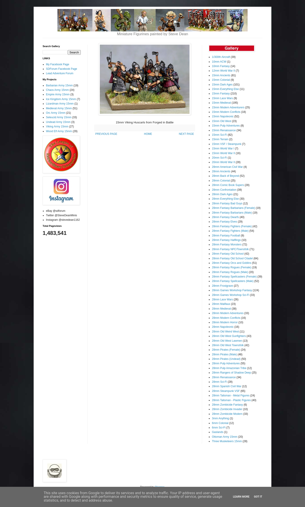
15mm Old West (221, 121)
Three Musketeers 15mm (227, 441)
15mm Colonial (221, 79)
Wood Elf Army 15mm (59, 131)
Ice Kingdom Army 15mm (61, 99)
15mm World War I (223, 148)
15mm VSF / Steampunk (226, 144)
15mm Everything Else (225, 89)
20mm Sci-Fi (219, 157)
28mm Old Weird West (225, 331)
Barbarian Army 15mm (59, 85)
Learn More (241, 496)
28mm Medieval (221, 308)
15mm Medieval (221, 102)
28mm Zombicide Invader (227, 409)
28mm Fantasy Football (226, 235)
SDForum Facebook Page (61, 68)
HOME (148, 133)
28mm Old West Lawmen (227, 340)
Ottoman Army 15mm (224, 436)
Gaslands (217, 432)
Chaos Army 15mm (57, 90)
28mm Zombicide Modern (227, 413)
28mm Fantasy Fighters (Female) (232, 226)
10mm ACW (219, 61)
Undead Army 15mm (58, 122)
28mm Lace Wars (222, 299)
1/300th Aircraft (221, 57)
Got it (258, 496)
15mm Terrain (220, 139)
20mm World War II (223, 162)
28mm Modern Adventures (228, 313)
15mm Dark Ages (222, 84)
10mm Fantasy (221, 66)
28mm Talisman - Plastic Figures (231, 400)
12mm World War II (223, 70)
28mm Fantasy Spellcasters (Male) (232, 281)
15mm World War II (223, 153)
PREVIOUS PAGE (106, 133)
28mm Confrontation (224, 189)
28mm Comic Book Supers (228, 185)
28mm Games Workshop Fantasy (232, 290)
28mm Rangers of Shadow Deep (231, 372)
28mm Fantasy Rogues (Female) (231, 267)
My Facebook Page (57, 64)
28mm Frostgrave (222, 285)
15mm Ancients (221, 75)
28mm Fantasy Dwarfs (225, 217)
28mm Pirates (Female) (226, 349)
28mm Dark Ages (222, 194)
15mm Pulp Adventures (226, 125)
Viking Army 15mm (57, 126)
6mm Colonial (220, 423)
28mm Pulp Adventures (226, 363)
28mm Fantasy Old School (228, 253)
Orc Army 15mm (55, 112)
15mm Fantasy (221, 93)
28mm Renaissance (224, 377)
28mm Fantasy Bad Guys (227, 203)
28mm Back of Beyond (225, 175)
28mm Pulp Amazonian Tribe (229, 368)
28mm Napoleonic (223, 326)
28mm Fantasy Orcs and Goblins (231, 262)
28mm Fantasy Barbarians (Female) (233, 208)
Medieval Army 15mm (59, 108)
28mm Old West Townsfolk (228, 345)
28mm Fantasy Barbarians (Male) (232, 212)
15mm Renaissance (224, 130)
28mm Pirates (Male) (224, 354)
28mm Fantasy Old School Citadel (232, 258)
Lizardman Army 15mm (60, 103)
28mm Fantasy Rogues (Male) (230, 272)
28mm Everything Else (225, 198)
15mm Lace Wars (222, 98)
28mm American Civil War (227, 166)
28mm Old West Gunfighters (229, 336)
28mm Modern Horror (225, 322)
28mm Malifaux (221, 304)
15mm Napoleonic (223, 116)
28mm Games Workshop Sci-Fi (230, 295)
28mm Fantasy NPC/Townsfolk (230, 249)
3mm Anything (220, 418)
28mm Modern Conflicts (226, 317)
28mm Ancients (221, 171)
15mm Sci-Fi (219, 134)
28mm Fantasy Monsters (227, 244)
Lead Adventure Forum (59, 73)
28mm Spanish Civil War (226, 386)
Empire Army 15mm (58, 94)
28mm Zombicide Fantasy (227, 404)
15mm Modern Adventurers (228, 107)
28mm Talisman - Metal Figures (230, 395)
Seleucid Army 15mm (58, 117)
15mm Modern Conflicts (226, 112)
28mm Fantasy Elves (224, 221)
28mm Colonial (221, 180)
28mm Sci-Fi (219, 381)
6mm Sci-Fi (219, 427)
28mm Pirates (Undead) (226, 359)
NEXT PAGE (186, 133)
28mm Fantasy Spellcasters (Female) (234, 276)
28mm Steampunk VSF (226, 391)
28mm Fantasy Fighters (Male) (230, 230)
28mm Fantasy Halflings (226, 240)
